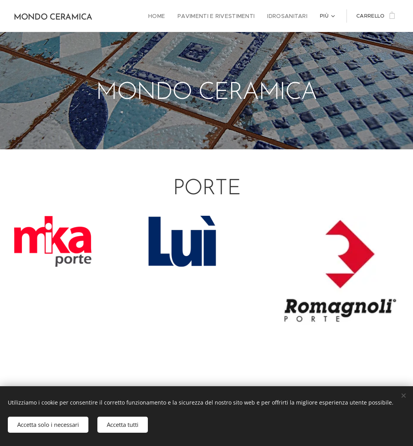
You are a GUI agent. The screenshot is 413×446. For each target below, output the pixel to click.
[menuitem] (166, 16)
